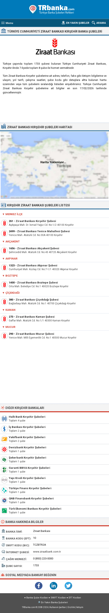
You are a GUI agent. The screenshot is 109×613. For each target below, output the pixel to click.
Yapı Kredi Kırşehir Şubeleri (27, 478)
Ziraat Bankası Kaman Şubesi (35, 316)
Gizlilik (71, 607)
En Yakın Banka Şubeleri (54, 602)
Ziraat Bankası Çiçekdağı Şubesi (37, 299)
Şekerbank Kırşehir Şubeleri (27, 457)
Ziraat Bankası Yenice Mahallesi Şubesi (43, 231)
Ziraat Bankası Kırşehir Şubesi (36, 221)
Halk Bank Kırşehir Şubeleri (27, 416)
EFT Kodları (75, 597)
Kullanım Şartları (58, 607)
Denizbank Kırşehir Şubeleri (27, 447)
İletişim (79, 607)
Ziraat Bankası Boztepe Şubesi (37, 282)
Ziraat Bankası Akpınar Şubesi (37, 265)
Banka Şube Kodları (37, 597)
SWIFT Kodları (58, 597)
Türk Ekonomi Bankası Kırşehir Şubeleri (35, 508)
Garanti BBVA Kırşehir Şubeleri (29, 467)
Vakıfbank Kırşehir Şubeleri (27, 437)
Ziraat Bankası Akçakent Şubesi (38, 248)
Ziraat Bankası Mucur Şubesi (35, 333)
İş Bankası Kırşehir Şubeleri (27, 427)
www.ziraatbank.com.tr (47, 551)
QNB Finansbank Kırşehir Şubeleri (31, 498)
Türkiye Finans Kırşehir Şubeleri (30, 488)
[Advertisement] (54, 110)
